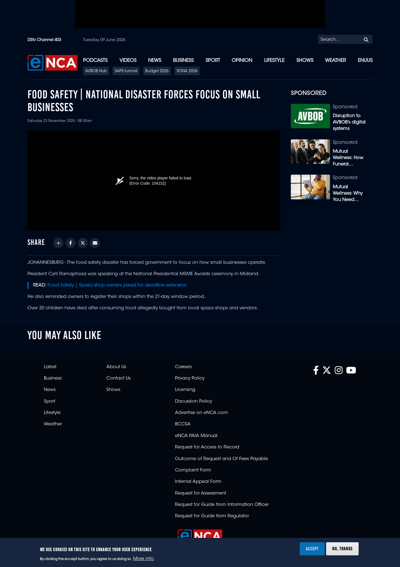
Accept (312, 548)
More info (143, 559)
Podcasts (95, 60)
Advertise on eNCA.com (201, 413)
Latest (50, 367)
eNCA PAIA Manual (196, 436)
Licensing (185, 390)
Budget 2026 (157, 71)
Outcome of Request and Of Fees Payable (221, 459)
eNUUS (365, 60)
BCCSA (183, 424)
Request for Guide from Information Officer (222, 505)
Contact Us (118, 378)
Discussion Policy (193, 401)
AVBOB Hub (96, 71)
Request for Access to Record (207, 447)
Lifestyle (274, 60)
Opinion (242, 60)
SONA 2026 (187, 71)
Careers (183, 367)
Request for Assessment (200, 493)
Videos (127, 60)
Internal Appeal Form (198, 482)
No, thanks (342, 548)
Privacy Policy (189, 378)
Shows (304, 60)
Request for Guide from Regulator (212, 516)
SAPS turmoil (126, 71)
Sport (213, 60)
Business (183, 60)
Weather (335, 60)
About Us (116, 367)
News (154, 60)
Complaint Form (193, 470)
